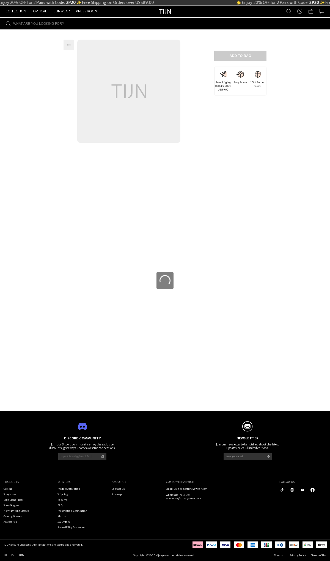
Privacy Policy (298, 555)
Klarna (61, 516)
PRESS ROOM (87, 11)
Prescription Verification (72, 510)
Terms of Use (318, 555)
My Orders (63, 521)
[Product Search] (289, 11)
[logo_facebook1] (312, 490)
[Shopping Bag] (311, 11)
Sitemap (117, 494)
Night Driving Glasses (16, 510)
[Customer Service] (321, 11)
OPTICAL (40, 11)
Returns (62, 499)
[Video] (299, 11)
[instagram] (292, 490)
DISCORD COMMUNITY (82, 438)
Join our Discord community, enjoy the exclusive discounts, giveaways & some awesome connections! (82, 446)
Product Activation (68, 488)
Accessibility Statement (71, 527)
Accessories (10, 521)
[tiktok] (282, 490)
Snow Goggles (11, 505)
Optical (8, 488)
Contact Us (118, 488)
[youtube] (302, 490)
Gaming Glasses (13, 516)
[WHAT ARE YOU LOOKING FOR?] (171, 23)
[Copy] (102, 456)
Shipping (62, 494)
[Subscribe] (268, 456)
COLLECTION (16, 11)
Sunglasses (10, 494)
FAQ (59, 505)
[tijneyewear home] (165, 16)
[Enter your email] (243, 456)
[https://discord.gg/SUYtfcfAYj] (78, 456)
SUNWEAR (62, 11)
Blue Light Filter (14, 499)
